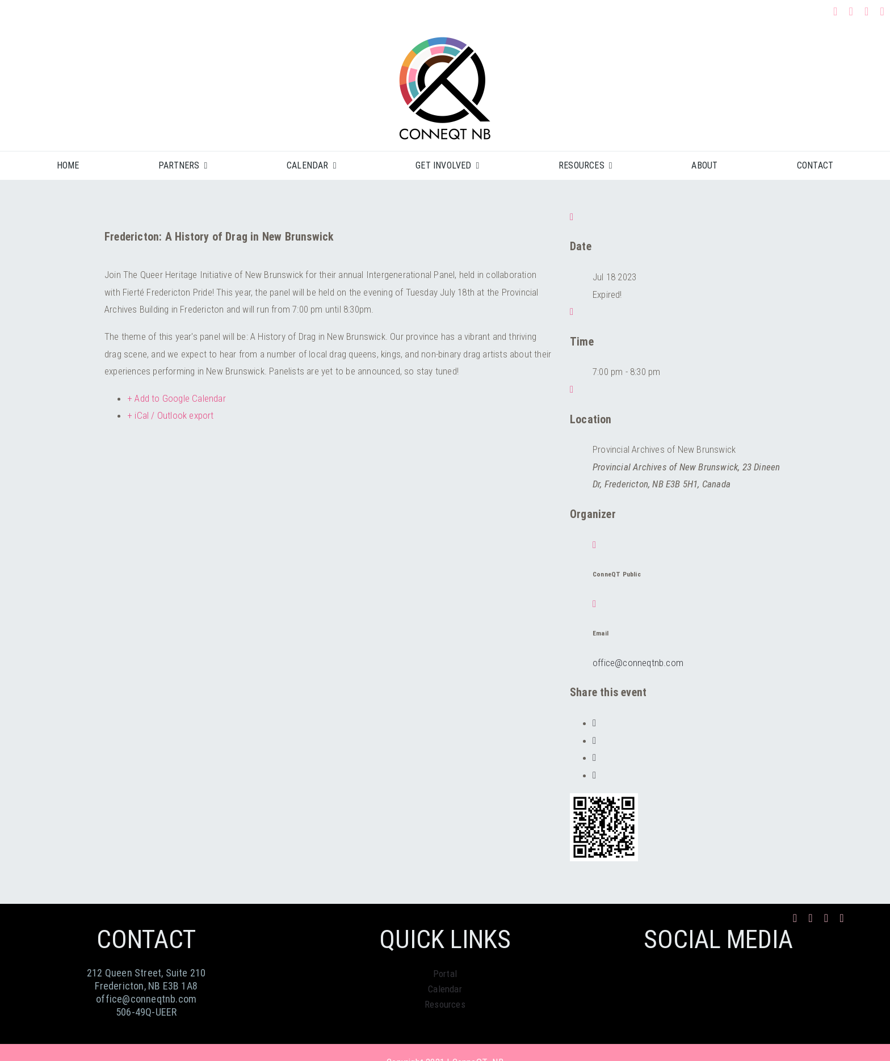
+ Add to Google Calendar (176, 398)
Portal (445, 973)
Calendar (445, 989)
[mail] (866, 11)
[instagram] (851, 11)
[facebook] (835, 11)
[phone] (882, 11)
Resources (445, 1004)
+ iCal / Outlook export (170, 415)
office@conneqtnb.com (638, 662)
